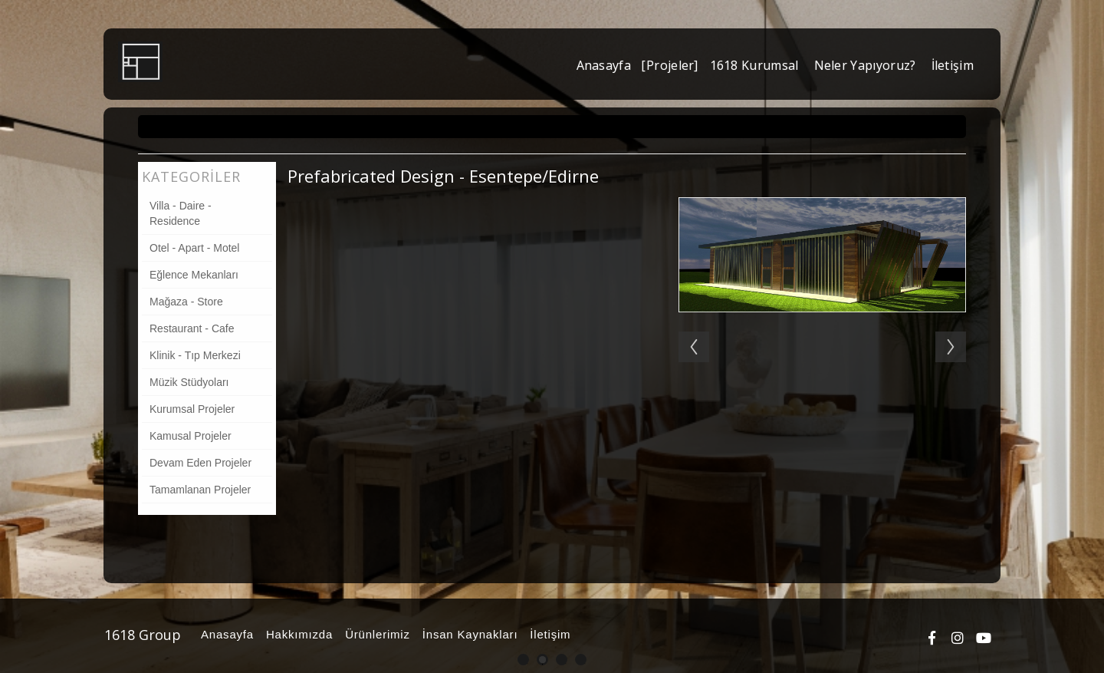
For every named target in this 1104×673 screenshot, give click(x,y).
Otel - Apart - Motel (194, 248)
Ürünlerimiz (375, 634)
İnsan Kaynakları (468, 634)
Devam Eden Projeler (200, 463)
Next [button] (958, 331)
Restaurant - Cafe (192, 328)
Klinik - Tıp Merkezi (195, 355)
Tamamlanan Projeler (200, 489)
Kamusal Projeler (191, 436)
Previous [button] (686, 331)
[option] (822, 339)
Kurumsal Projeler (192, 409)
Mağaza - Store (186, 301)
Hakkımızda (297, 634)
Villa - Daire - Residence (181, 213)
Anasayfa (225, 634)
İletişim (547, 634)
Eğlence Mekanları (194, 275)
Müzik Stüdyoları (189, 382)
